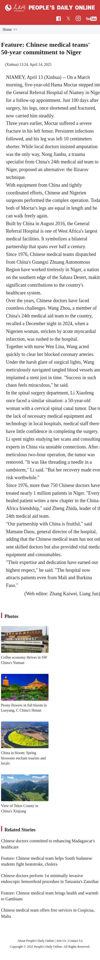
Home (7, 30)
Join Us (61, 941)
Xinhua (11, 65)
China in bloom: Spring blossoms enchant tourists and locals (23, 758)
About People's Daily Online (35, 941)
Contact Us (75, 941)
